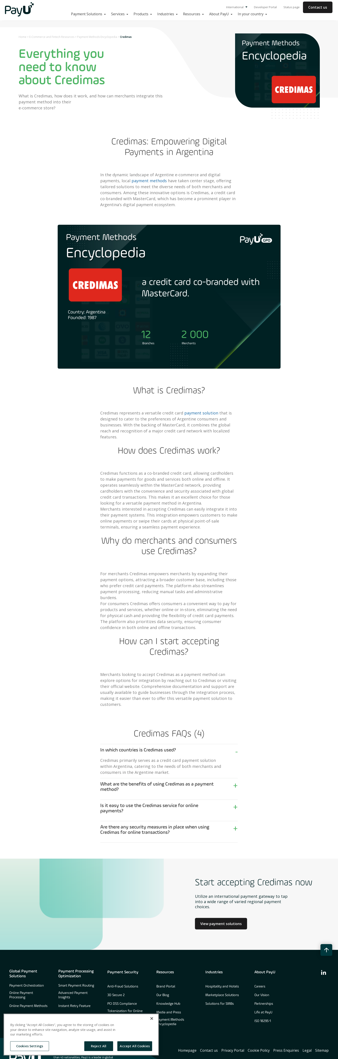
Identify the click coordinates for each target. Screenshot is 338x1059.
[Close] (152, 1018)
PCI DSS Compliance (122, 1004)
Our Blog (162, 995)
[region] (81, 1034)
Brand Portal (165, 986)
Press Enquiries (286, 1050)
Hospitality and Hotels (222, 986)
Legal (307, 1050)
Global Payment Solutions (23, 973)
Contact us (317, 7)
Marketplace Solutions (222, 995)
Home (22, 37)
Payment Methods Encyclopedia (97, 37)
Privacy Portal (232, 1050)
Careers (259, 986)
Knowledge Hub (168, 1004)
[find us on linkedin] (323, 972)
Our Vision (261, 995)
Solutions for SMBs (219, 1004)
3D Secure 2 (116, 995)
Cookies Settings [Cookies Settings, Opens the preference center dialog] (29, 1046)
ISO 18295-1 (262, 1021)
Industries (214, 972)
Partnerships (263, 1004)
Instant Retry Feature (74, 1006)
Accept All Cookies (135, 1046)
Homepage (187, 1050)
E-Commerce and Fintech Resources (51, 37)
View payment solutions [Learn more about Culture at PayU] (221, 923)
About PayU (264, 972)
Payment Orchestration (26, 985)
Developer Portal (265, 7)
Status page (291, 7)
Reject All (98, 1046)
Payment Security (122, 972)
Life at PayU (263, 1012)
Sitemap (322, 1050)
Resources (165, 972)
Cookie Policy (259, 1050)
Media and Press (168, 1012)
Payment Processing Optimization (76, 973)
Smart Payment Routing (76, 985)
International (236, 7)
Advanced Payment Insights (73, 995)
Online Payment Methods (28, 1006)
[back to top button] (326, 950)
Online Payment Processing (21, 995)
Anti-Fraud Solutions (122, 986)
